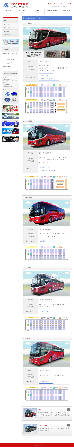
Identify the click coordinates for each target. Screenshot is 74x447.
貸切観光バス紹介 (52, 11)
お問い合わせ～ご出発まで (10, 55)
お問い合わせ (66, 11)
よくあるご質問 (7, 63)
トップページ (7, 11)
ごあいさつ (22, 11)
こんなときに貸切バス (9, 59)
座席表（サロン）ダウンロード (49, 79)
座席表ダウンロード (46, 75)
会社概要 (37, 11)
